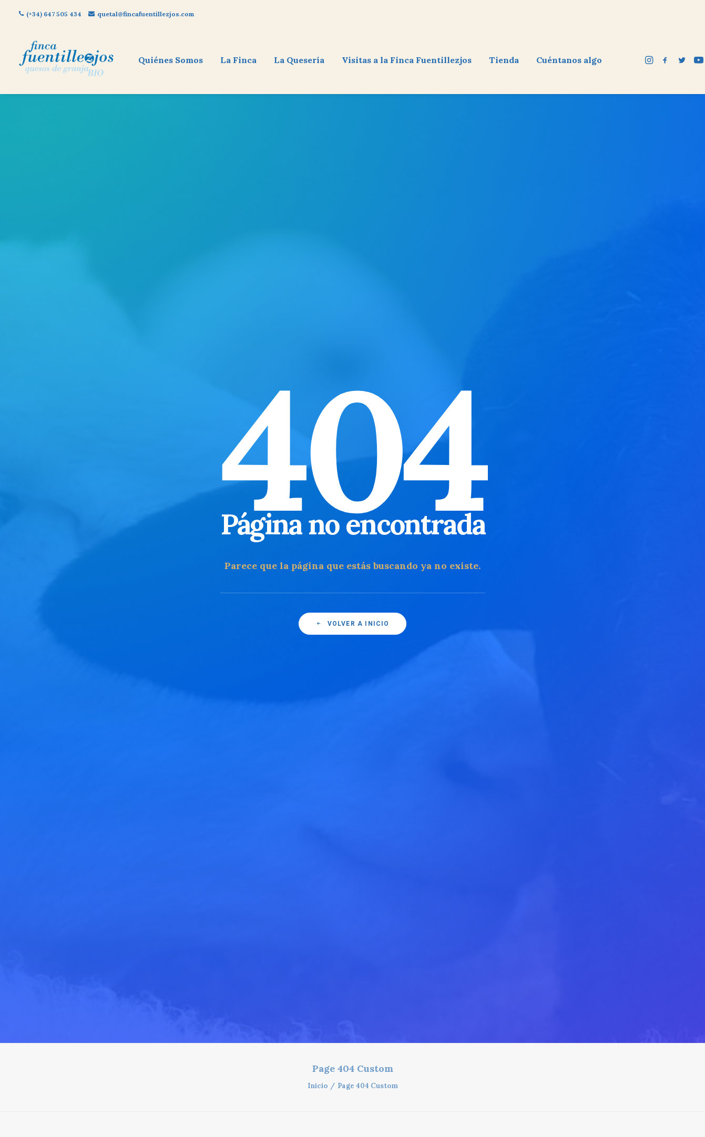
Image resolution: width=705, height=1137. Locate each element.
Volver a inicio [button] (352, 244)
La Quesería (299, 60)
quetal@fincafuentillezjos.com (141, 14)
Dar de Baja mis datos (161, 645)
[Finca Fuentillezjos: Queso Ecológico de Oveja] (66, 60)
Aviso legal (161, 595)
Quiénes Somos (170, 60)
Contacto (161, 628)
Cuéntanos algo (569, 60)
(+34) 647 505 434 (50, 14)
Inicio (318, 327)
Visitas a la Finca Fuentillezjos (407, 60)
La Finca (238, 60)
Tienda (504, 60)
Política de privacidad (161, 612)
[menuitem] (170, 60)
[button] (650, 60)
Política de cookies (161, 579)
